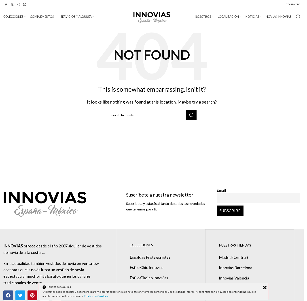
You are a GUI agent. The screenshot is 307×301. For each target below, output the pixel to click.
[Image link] (44, 201)
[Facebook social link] (6, 4)
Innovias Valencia (234, 277)
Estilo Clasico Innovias (149, 277)
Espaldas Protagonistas (150, 257)
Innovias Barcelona (235, 267)
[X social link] (12, 4)
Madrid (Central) (233, 257)
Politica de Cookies (96, 296)
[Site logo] (152, 16)
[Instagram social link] (18, 4)
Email (221, 190)
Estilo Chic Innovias (146, 267)
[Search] (298, 16)
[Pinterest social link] (24, 4)
